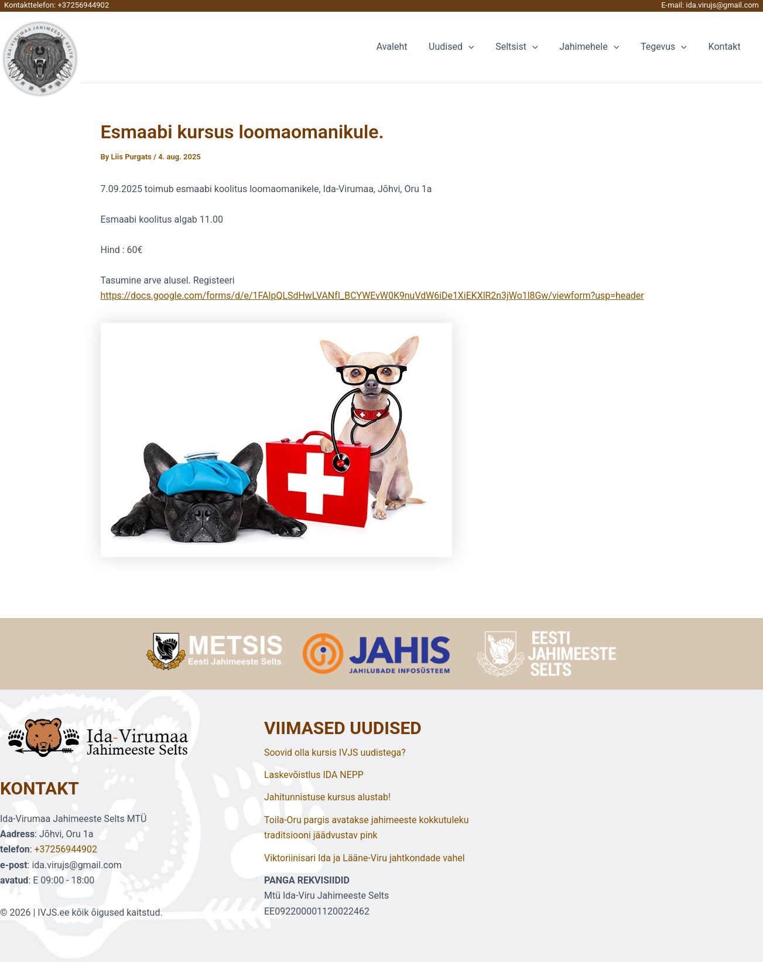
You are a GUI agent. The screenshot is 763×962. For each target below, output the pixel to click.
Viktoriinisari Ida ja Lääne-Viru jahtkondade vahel (365, 858)
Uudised (463, 47)
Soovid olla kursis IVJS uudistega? (335, 752)
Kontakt (726, 46)
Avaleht (406, 46)
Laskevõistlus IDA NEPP (314, 774)
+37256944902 (83, 5)
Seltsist (526, 47)
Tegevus (668, 47)
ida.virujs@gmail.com (722, 5)
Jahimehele (596, 47)
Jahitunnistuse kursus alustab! (327, 797)
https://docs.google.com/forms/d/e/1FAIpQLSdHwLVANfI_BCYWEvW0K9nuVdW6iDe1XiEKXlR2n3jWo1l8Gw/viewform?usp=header (374, 295)
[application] (481, 47)
